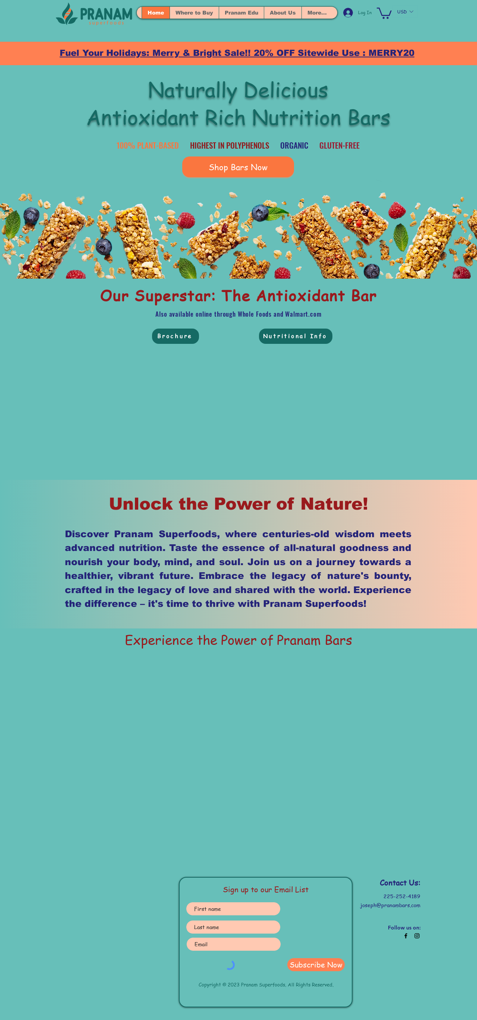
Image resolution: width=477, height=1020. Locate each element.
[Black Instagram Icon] (417, 935)
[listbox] (405, 11)
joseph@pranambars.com (390, 905)
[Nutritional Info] (295, 336)
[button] (384, 12)
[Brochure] (175, 336)
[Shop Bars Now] (238, 166)
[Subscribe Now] (316, 965)
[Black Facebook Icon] (405, 935)
